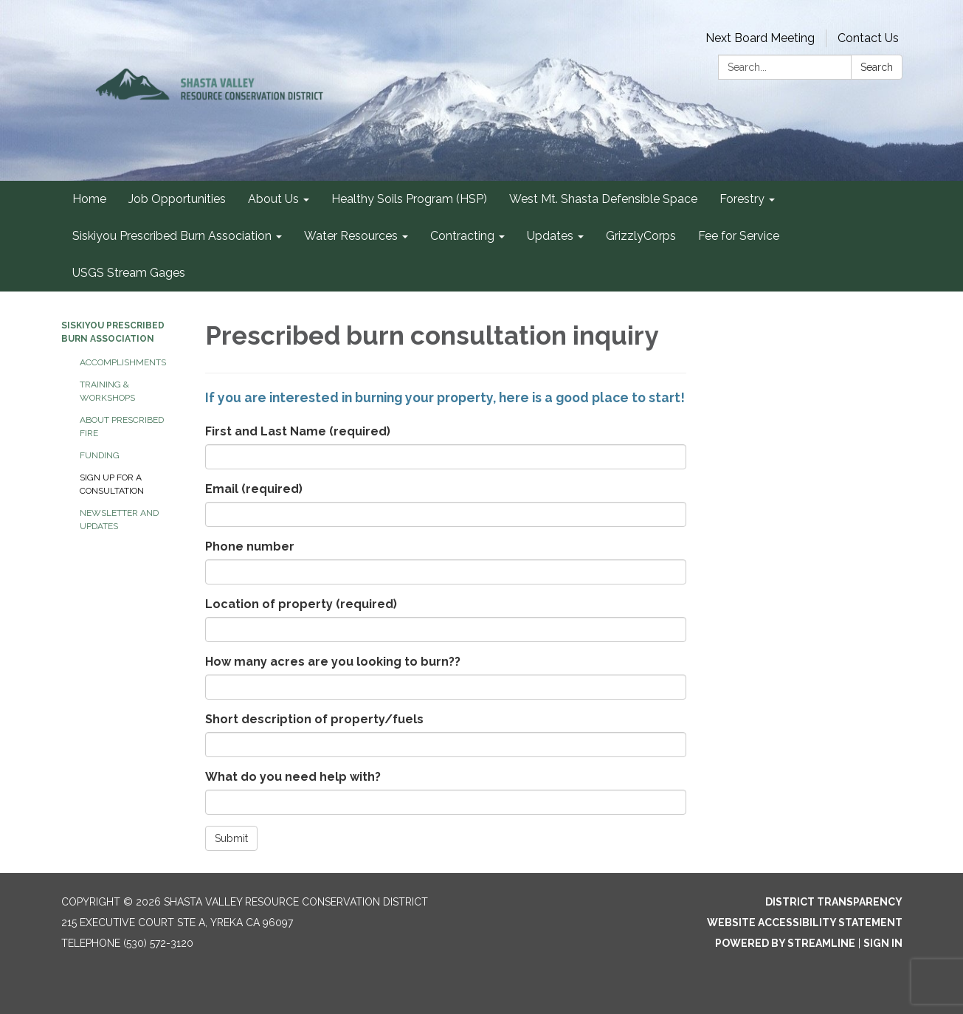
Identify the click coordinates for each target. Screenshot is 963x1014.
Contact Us (868, 38)
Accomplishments (123, 362)
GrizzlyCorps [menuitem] (641, 236)
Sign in (882, 943)
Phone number (249, 546)
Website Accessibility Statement (804, 922)
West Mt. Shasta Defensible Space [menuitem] (603, 199)
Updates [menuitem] (550, 236)
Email (254, 489)
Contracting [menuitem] (462, 236)
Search (876, 67)
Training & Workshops (107, 391)
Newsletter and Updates (119, 519)
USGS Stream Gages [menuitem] (128, 273)
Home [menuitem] (89, 199)
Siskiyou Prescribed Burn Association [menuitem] (172, 236)
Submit (231, 838)
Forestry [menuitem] (741, 199)
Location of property (301, 604)
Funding (100, 455)
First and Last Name (297, 431)
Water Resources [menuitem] (351, 236)
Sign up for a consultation (112, 484)
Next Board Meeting (760, 38)
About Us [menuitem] (273, 199)
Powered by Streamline (785, 943)
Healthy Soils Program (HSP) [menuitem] (409, 199)
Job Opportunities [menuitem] (177, 199)
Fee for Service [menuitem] (738, 236)
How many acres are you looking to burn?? (332, 662)
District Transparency (833, 902)
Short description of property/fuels (314, 719)
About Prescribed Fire (122, 426)
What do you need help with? (293, 777)
